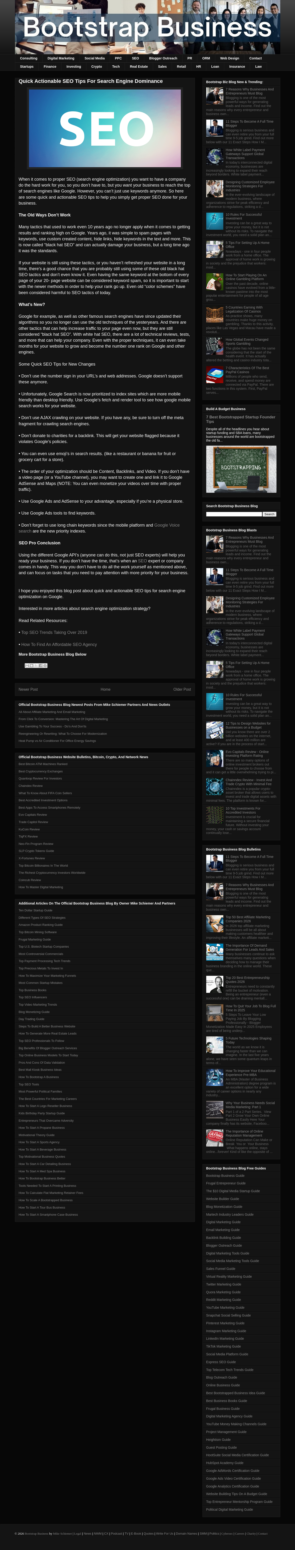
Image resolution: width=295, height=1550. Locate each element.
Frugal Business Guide (223, 1409)
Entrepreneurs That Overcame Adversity (46, 1120)
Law (258, 66)
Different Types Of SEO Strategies (42, 917)
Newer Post (28, 689)
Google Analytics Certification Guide (232, 1486)
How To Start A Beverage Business (42, 1149)
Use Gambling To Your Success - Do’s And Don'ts (52, 726)
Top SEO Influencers (33, 997)
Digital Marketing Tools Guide (227, 1253)
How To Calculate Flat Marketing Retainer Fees (51, 1193)
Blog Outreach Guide (221, 1377)
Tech (116, 66)
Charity (251, 1533)
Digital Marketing (61, 58)
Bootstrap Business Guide (225, 1176)
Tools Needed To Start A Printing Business (47, 1185)
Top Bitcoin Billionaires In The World (43, 865)
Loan (215, 66)
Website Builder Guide (222, 1199)
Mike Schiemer (62, 1533)
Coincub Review (30, 880)
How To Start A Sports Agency (39, 1142)
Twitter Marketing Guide (223, 1284)
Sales (162, 66)
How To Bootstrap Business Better (42, 1178)
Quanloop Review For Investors (40, 778)
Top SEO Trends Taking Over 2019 (54, 632)
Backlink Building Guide (223, 1238)
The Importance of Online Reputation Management (244, 1133)
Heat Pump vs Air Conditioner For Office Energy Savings (57, 741)
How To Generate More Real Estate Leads (48, 1033)
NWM (98, 1533)
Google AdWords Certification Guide (233, 1471)
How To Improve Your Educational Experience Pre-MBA (251, 1073)
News (88, 1533)
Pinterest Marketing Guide (225, 1323)
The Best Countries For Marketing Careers (48, 1099)
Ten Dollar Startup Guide (35, 910)
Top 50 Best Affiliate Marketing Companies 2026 (248, 919)
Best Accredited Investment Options (43, 800)
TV (127, 1533)
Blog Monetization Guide (224, 1207)
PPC (118, 58)
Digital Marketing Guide (223, 1222)
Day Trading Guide (31, 1019)
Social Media (94, 58)
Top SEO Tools (29, 1084)
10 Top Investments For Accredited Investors (243, 810)
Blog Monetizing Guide (34, 1012)
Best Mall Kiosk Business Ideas (40, 1069)
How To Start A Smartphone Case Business (48, 1214)
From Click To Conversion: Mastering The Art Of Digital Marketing (63, 719)
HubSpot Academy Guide (224, 1463)
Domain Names (186, 1533)
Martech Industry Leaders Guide (230, 1214)
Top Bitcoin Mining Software (38, 932)
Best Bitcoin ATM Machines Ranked (43, 764)
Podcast (116, 1533)
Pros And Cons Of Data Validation (42, 1062)
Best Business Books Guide (226, 1401)
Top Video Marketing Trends (38, 1004)
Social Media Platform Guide (227, 1354)
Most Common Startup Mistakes (41, 983)
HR (198, 66)
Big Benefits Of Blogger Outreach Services (48, 1048)
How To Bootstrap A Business (39, 1077)
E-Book (136, 1533)
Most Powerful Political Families (40, 1091)
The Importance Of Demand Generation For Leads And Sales (250, 947)
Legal (77, 1533)
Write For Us (164, 1533)
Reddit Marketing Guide (223, 1300)
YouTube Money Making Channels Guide (236, 1424)
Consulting (28, 58)
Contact (255, 58)
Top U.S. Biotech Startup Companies (44, 946)
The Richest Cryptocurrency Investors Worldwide (52, 872)
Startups (27, 66)
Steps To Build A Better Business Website (47, 1026)
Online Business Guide (223, 1385)
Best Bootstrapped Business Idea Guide (235, 1393)
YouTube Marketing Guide (225, 1307)
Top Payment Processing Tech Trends (44, 961)
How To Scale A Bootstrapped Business (46, 1200)
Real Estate (139, 66)
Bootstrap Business (36, 1533)
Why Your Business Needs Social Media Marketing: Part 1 (250, 1105)
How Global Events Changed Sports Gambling (247, 341)
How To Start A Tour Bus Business (42, 1207)
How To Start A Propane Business (42, 1127)
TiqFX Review (28, 836)
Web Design (229, 58)
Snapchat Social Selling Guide (228, 1315)
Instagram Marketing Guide (226, 1331)
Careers (239, 1533)
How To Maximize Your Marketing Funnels (47, 975)
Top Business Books (33, 990)
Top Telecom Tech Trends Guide (230, 1370)
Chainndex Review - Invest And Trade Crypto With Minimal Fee (249, 782)
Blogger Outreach (163, 58)
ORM (206, 58)
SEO (135, 58)
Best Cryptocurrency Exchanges (41, 771)
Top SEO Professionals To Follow (41, 1041)
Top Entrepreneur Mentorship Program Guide (239, 1502)
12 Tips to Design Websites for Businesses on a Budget (248, 725)
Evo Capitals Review (33, 814)
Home (106, 689)
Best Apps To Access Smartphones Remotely (49, 807)
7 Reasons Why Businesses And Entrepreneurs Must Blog (250, 91)
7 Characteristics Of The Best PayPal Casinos (247, 370)
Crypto (96, 66)
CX (106, 1533)
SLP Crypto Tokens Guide (36, 851)
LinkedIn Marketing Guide (225, 1338)
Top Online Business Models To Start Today (48, 1055)
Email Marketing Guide (223, 1230)
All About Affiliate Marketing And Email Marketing (52, 712)
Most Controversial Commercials (41, 954)
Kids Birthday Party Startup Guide (42, 1113)
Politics (214, 1533)
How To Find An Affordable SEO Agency (59, 644)
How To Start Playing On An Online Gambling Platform (246, 277)
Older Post (182, 689)
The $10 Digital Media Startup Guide (233, 1191)
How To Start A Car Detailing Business (45, 1164)
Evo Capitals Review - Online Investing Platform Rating (247, 754)
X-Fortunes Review (32, 858)
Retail (181, 66)
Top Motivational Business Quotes (42, 1156)
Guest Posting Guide (221, 1447)
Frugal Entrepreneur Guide (226, 1183)
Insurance (237, 66)
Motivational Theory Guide (37, 1135)
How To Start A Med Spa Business (42, 1171)
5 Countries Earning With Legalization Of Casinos (244, 309)
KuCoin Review (29, 829)
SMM (203, 1533)
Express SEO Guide (221, 1362)
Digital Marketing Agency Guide (229, 1416)
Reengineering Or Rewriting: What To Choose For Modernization (63, 733)
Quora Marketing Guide (223, 1292)
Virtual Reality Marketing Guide (229, 1276)
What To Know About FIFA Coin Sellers (45, 793)
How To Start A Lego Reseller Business (45, 1106)
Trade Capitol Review (33, 822)
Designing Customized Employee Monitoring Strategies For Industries (250, 186)
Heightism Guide (218, 1440)
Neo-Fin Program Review (36, 844)
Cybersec (227, 1533)
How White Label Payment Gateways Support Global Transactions (245, 154)
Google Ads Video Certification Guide (233, 1478)
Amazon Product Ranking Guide (41, 925)
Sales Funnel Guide (220, 1269)
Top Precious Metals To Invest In (41, 968)
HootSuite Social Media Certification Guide (237, 1455)
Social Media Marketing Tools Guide (232, 1261)
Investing (73, 66)
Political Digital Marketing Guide (229, 1509)
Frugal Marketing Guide (35, 939)
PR (189, 58)
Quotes (149, 1533)
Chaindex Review (31, 786)
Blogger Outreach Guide (224, 1245)
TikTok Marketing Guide (223, 1346)
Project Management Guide (226, 1432)
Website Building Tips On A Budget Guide (236, 1494)
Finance (50, 66)
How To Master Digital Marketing (41, 887)
